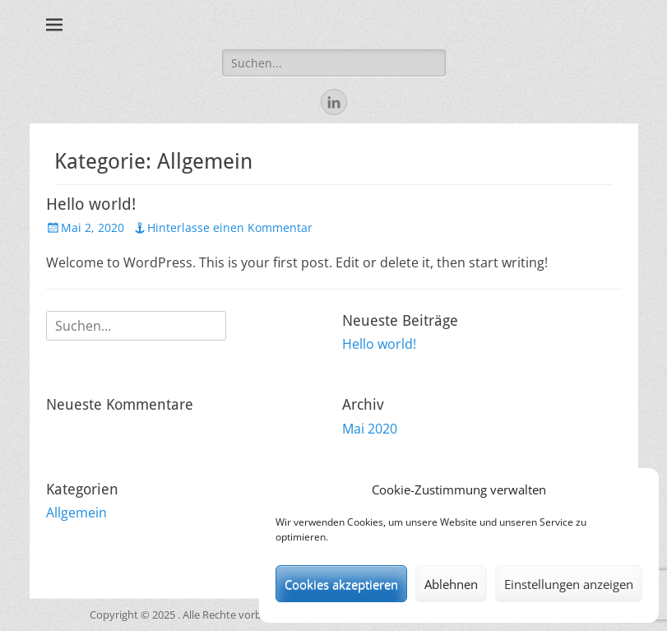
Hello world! (91, 204)
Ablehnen (451, 584)
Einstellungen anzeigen (568, 584)
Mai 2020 (369, 429)
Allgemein (76, 512)
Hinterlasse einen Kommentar (230, 227)
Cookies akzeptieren (341, 584)
